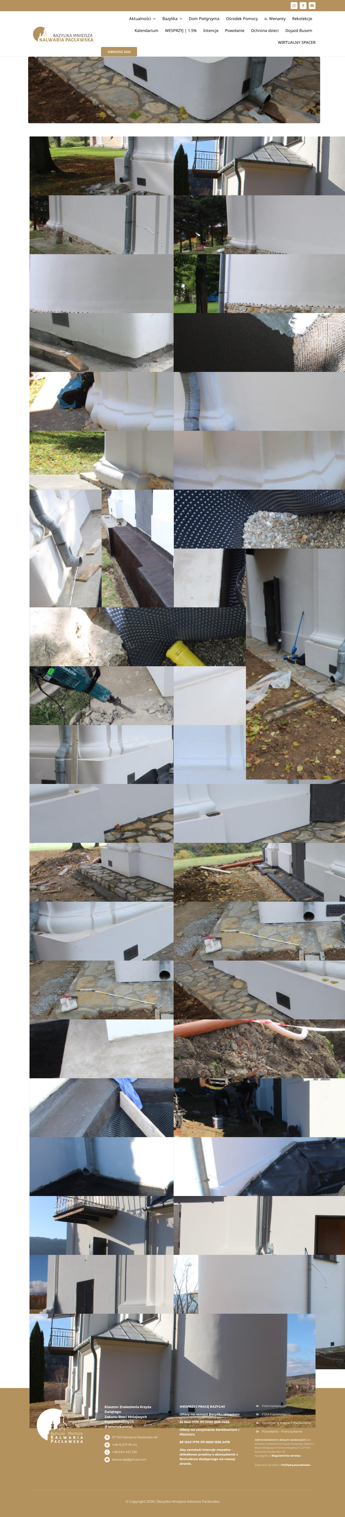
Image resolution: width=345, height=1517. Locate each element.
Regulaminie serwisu (286, 1455)
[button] (336, 6)
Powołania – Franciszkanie (282, 1431)
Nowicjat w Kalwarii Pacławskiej (286, 1423)
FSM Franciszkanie (276, 1414)
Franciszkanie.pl (274, 1406)
